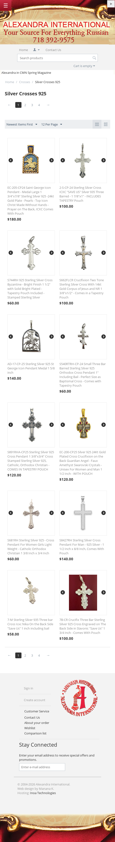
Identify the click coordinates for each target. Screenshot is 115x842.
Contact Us (53, 50)
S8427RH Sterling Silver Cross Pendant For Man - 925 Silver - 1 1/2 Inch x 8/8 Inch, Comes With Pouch (81, 546)
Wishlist (29, 728)
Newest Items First (21, 124)
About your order (36, 723)
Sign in (28, 688)
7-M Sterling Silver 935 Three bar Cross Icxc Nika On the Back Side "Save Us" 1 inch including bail (30, 624)
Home (23, 50)
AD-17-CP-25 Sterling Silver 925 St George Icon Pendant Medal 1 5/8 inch (31, 368)
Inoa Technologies (43, 793)
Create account (34, 700)
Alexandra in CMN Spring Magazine (26, 72)
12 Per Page (51, 124)
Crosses (24, 82)
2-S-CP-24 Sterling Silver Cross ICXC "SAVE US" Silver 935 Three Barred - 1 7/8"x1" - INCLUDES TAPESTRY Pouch (81, 194)
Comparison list (35, 733)
